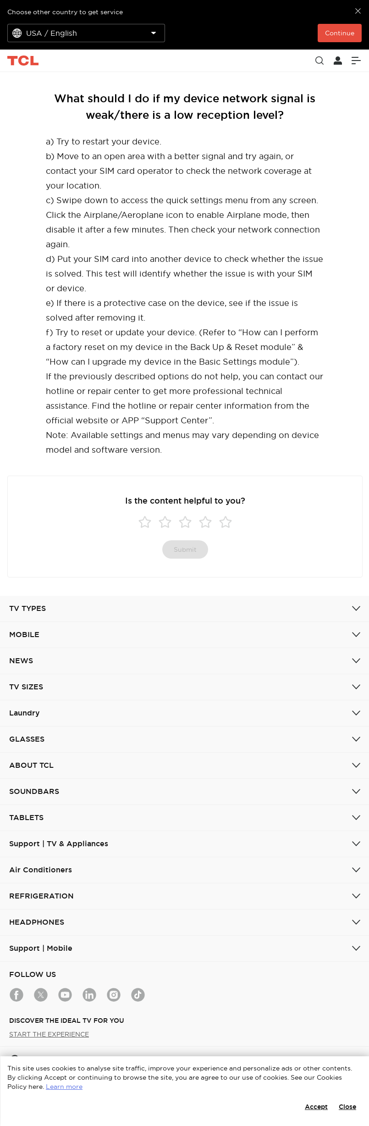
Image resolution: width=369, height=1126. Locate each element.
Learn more (64, 1086)
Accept (316, 1107)
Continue (339, 33)
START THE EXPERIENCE (49, 1034)
